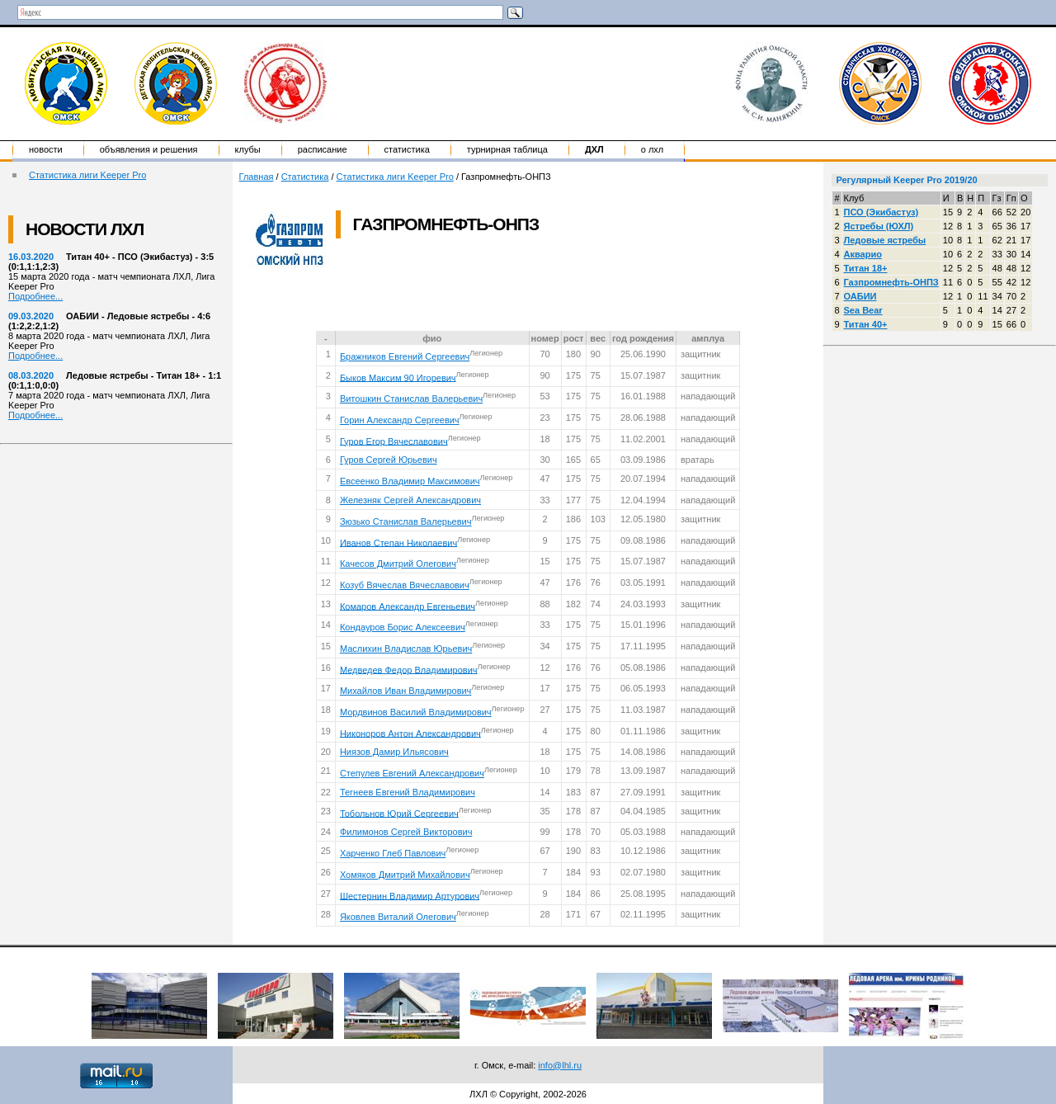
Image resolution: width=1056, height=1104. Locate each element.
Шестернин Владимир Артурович (409, 895)
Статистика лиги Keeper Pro (87, 175)
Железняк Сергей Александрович (410, 500)
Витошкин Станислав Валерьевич (411, 398)
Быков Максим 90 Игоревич (398, 377)
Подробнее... (35, 296)
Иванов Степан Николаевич (398, 542)
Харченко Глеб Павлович (393, 853)
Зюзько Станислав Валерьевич (406, 521)
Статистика (407, 149)
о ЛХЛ (652, 149)
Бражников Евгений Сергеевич (404, 356)
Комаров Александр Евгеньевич (407, 606)
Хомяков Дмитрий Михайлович (405, 875)
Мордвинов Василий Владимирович (416, 712)
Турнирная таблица (507, 149)
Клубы (248, 149)
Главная (256, 177)
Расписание (322, 149)
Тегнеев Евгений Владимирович (407, 792)
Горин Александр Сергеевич (400, 420)
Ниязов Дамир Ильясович (394, 752)
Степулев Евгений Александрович (412, 773)
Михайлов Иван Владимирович (405, 691)
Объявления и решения (149, 149)
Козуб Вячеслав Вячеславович (404, 585)
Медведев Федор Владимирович (409, 669)
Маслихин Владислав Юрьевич (406, 648)
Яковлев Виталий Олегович (398, 917)
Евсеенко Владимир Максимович (410, 481)
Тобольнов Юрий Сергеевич (399, 813)
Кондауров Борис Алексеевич (402, 627)
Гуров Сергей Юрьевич (388, 460)
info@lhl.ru (560, 1065)
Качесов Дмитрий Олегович (398, 564)
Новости (46, 149)
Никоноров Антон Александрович (410, 733)
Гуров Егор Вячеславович (394, 441)
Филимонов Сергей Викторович (406, 832)
